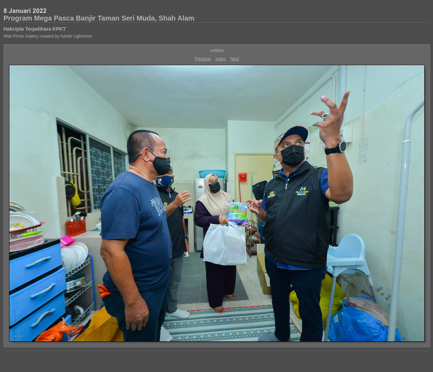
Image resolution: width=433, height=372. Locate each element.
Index (221, 58)
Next (235, 58)
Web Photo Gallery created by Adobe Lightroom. (48, 36)
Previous (203, 58)
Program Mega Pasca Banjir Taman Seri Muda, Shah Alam (98, 18)
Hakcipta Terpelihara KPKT (34, 29)
